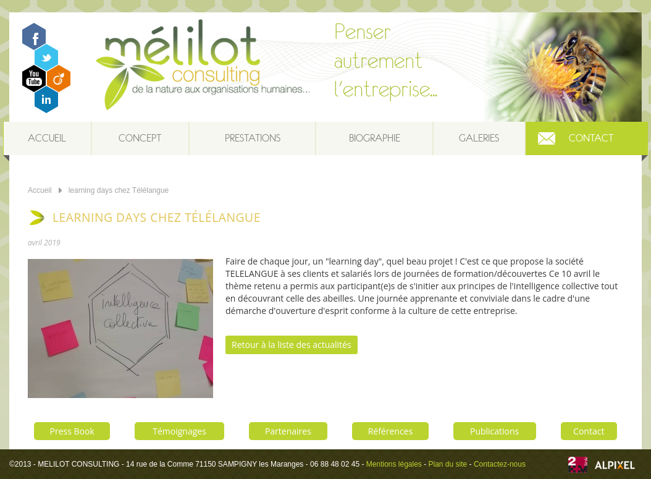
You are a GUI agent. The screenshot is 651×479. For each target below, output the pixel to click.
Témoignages (179, 431)
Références (390, 431)
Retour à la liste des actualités (291, 344)
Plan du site (448, 464)
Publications (494, 431)
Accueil (47, 138)
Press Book (72, 431)
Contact (591, 138)
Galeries (479, 138)
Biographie (374, 138)
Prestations (252, 138)
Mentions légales (394, 464)
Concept (140, 138)
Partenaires (288, 431)
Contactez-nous (500, 464)
